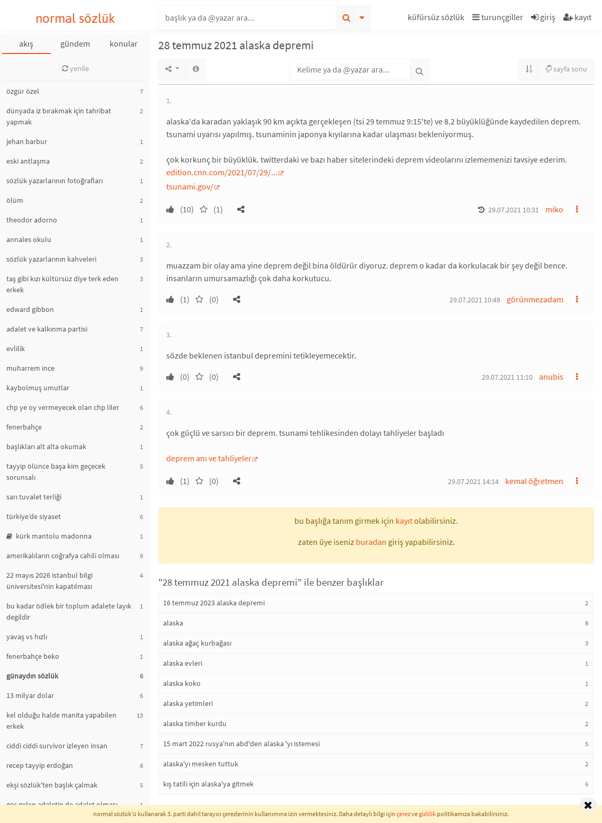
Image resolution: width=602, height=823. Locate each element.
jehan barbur (26, 141)
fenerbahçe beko (32, 656)
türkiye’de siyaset (33, 516)
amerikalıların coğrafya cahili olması (62, 555)
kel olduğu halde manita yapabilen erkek (61, 720)
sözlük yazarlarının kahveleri (51, 259)
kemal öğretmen (534, 481)
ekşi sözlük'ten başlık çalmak (51, 785)
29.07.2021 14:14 (473, 481)
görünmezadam (535, 299)
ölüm (14, 200)
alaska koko (182, 683)
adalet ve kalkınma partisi (46, 329)
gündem (75, 43)
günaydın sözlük (32, 676)
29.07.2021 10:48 (475, 300)
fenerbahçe (24, 427)
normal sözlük (75, 18)
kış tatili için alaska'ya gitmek (208, 784)
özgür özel (22, 91)
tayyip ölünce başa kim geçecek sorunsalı (55, 471)
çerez (403, 814)
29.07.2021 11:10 (507, 377)
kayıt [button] (404, 520)
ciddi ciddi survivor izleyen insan (56, 745)
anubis (551, 376)
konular (124, 43)
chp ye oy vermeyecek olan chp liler (62, 407)
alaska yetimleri (188, 703)
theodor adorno (31, 220)
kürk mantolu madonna (49, 536)
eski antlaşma (28, 161)
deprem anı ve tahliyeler (208, 458)
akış (26, 43)
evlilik (15, 348)
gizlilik (427, 814)
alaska (173, 623)
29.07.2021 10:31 (513, 209)
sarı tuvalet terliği (33, 497)
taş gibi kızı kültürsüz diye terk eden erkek (62, 284)
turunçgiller (497, 17)
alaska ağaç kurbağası (197, 643)
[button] (437, 19)
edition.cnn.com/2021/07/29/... (221, 172)
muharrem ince (30, 368)
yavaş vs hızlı (26, 636)
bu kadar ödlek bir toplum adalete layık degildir (68, 611)
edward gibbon (30, 309)
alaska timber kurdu (195, 723)
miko (554, 209)
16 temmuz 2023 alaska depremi (214, 602)
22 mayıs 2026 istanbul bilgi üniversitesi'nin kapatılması (49, 580)
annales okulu (28, 239)
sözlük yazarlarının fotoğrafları (54, 180)
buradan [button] (371, 541)
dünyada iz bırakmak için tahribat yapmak (58, 116)
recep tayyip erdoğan (39, 765)
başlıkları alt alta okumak (46, 446)
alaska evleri (182, 663)
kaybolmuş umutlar (37, 387)
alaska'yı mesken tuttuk (200, 763)
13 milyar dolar (30, 695)
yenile (75, 68)
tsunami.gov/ (189, 186)
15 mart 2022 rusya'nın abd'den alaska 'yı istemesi (241, 743)
